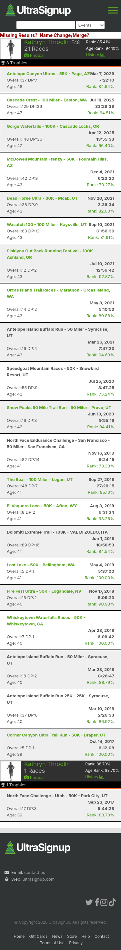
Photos (34, 55)
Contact (102, 936)
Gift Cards (38, 936)
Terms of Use (52, 942)
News (57, 936)
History (95, 54)
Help (85, 936)
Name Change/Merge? (64, 35)
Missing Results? (18, 35)
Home (19, 936)
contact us (34, 872)
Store (72, 936)
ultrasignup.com (39, 879)
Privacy (76, 942)
